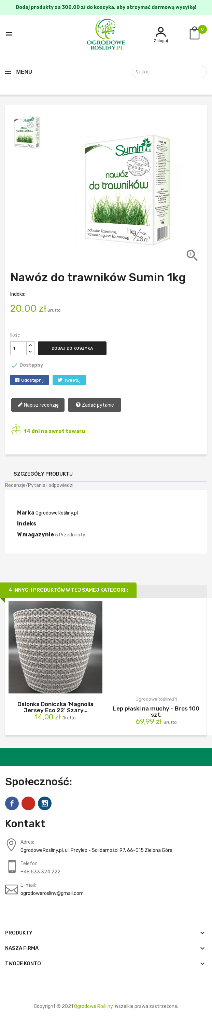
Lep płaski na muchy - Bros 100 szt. (156, 711)
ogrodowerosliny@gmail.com (52, 893)
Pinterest (28, 803)
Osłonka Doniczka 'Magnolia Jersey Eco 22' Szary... (55, 707)
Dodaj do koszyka (72, 348)
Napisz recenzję (38, 405)
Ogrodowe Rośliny (93, 1006)
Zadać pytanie (94, 405)
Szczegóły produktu (43, 474)
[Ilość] (18, 348)
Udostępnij (32, 380)
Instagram (45, 803)
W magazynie (35, 534)
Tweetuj (72, 380)
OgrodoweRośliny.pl (57, 513)
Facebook (12, 803)
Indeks (26, 523)
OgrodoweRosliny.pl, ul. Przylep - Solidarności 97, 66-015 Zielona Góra (96, 850)
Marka (25, 512)
